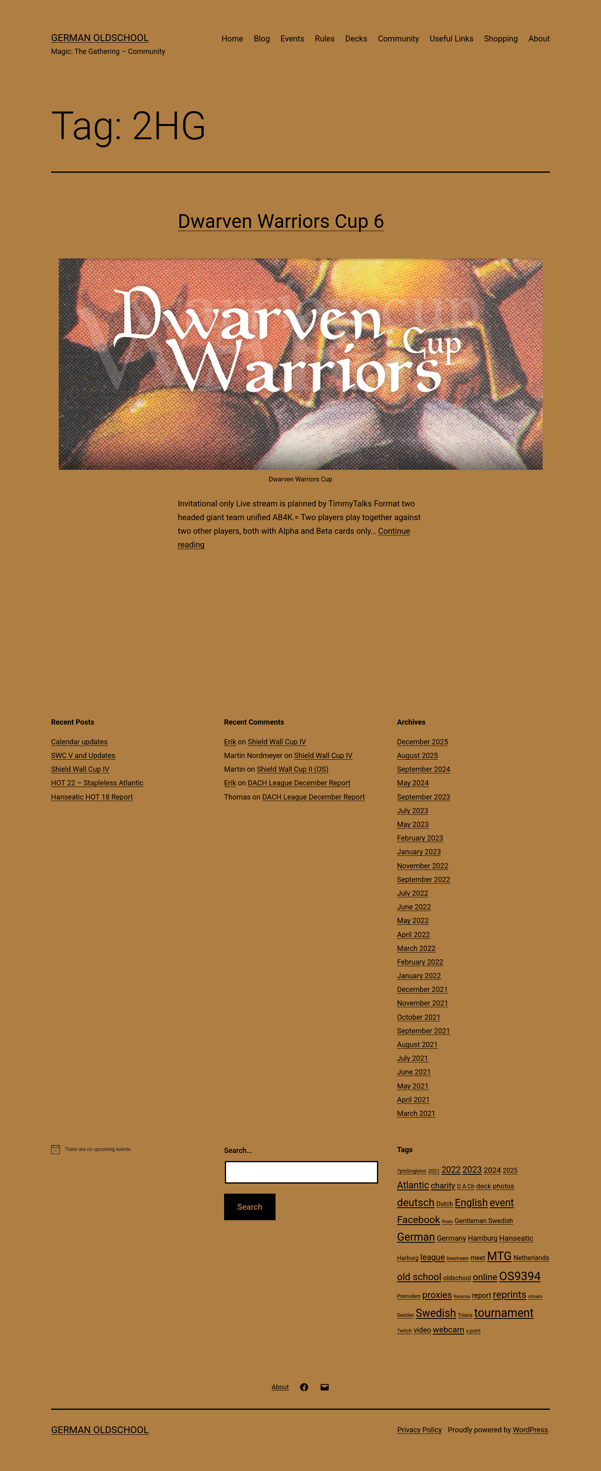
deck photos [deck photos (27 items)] (495, 1186)
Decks (356, 38)
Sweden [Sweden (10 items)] (405, 1315)
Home (232, 38)
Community (398, 38)
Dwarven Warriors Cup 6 (281, 221)
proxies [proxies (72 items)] (437, 1294)
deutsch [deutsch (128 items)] (415, 1202)
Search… (238, 1150)
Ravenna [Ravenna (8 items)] (462, 1296)
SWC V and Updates (83, 755)
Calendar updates (79, 742)
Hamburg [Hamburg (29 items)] (482, 1238)
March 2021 (416, 1113)
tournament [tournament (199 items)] (504, 1313)
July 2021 (412, 1058)
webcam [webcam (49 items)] (448, 1330)
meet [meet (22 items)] (478, 1258)
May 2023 (413, 824)
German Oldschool (100, 37)
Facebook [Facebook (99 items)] (418, 1219)
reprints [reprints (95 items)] (510, 1294)
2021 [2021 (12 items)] (434, 1171)
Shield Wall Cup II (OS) (292, 769)
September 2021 (423, 1031)
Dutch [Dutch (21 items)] (444, 1204)
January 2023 (419, 851)
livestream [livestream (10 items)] (458, 1258)
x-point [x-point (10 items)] (473, 1331)
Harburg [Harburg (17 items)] (407, 1258)
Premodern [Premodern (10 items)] (408, 1296)
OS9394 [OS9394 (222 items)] (520, 1276)
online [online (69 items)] (485, 1277)
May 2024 (413, 783)
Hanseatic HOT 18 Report (92, 797)
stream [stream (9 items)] (535, 1296)
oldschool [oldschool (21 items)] (457, 1278)
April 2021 (413, 1099)
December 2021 (422, 989)
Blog (262, 38)
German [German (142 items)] (416, 1237)
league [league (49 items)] (432, 1257)
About (539, 38)
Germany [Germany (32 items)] (451, 1238)
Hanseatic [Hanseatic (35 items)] (516, 1238)
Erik (230, 742)
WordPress (530, 1430)
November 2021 (423, 1003)
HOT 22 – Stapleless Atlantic (97, 783)
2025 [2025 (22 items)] (510, 1170)
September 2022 (423, 879)
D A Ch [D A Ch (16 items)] (465, 1186)
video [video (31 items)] (422, 1330)
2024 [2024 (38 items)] (492, 1170)
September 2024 (423, 769)
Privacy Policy (419, 1430)
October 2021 (418, 1017)
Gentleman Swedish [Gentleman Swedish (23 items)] (484, 1221)
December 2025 (422, 742)
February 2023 (420, 838)
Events (292, 38)
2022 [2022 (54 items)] (451, 1170)
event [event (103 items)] (502, 1203)
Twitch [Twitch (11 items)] (404, 1331)
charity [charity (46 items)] (443, 1185)
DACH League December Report (299, 783)
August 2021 (417, 1044)
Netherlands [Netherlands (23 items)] (532, 1258)
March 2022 (416, 948)
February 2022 (420, 962)
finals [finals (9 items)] (447, 1221)
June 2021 (414, 1072)
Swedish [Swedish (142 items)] (436, 1313)
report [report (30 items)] (481, 1295)
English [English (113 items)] (471, 1202)
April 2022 (413, 934)
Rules (325, 38)
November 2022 (423, 866)
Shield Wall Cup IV (80, 769)
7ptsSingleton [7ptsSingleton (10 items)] (411, 1171)
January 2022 (419, 975)
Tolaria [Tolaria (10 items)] (465, 1315)
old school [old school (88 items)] (419, 1277)
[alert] (127, 1149)
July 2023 (412, 810)
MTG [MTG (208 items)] (499, 1256)
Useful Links (451, 38)
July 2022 (412, 893)
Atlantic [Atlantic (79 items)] (413, 1185)
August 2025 (417, 755)
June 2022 (414, 907)
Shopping (501, 38)
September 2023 (423, 797)
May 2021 (413, 1086)
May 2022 (413, 920)
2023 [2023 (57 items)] (472, 1170)
